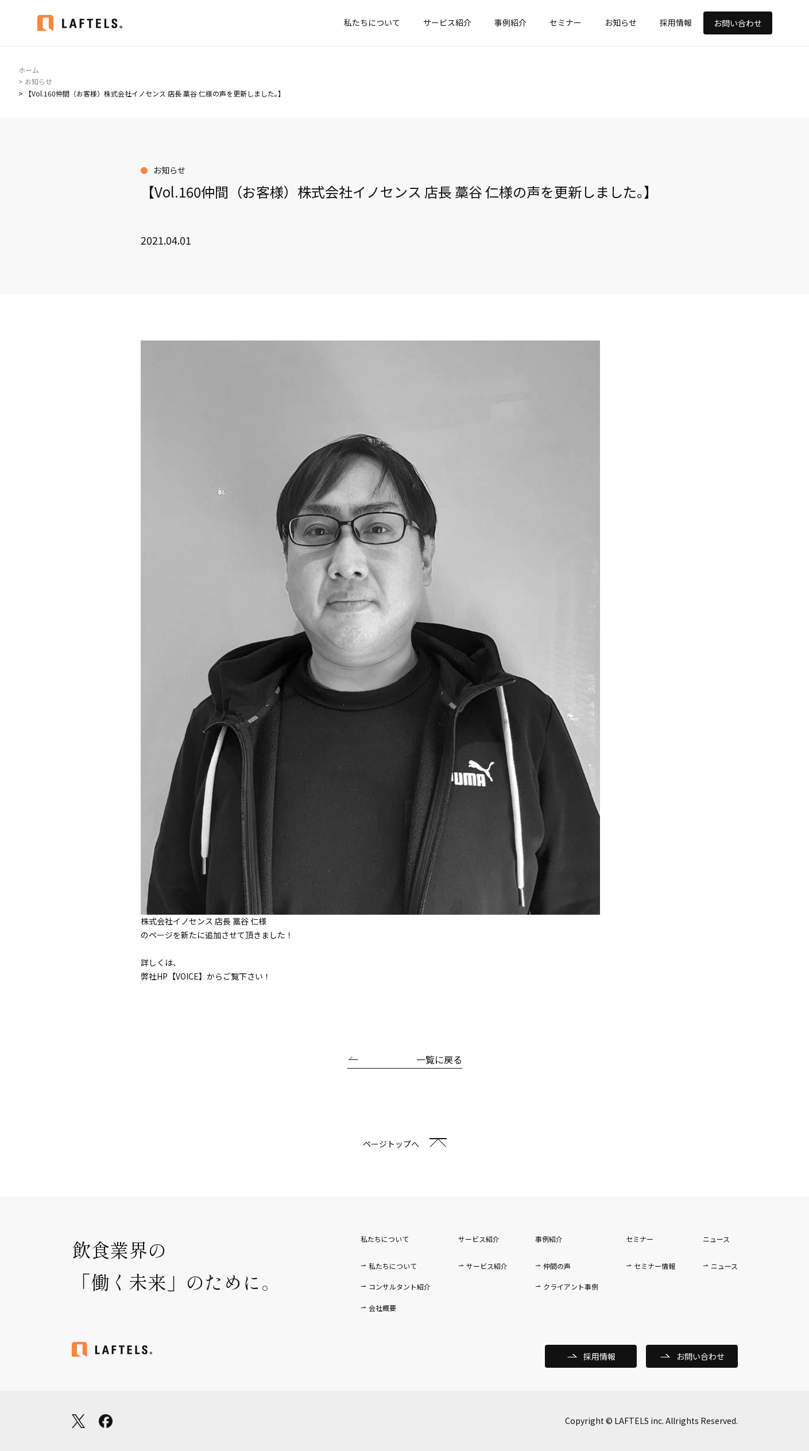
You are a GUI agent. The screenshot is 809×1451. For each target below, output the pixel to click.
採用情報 (676, 22)
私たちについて (372, 22)
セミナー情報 (654, 1266)
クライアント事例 (570, 1286)
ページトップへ (391, 1144)
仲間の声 (557, 1266)
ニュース (724, 1266)
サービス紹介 (447, 22)
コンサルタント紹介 (400, 1286)
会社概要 (382, 1308)
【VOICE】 (187, 976)
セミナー (565, 22)
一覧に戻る (439, 1059)
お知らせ (621, 22)
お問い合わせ (738, 23)
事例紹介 (510, 22)
